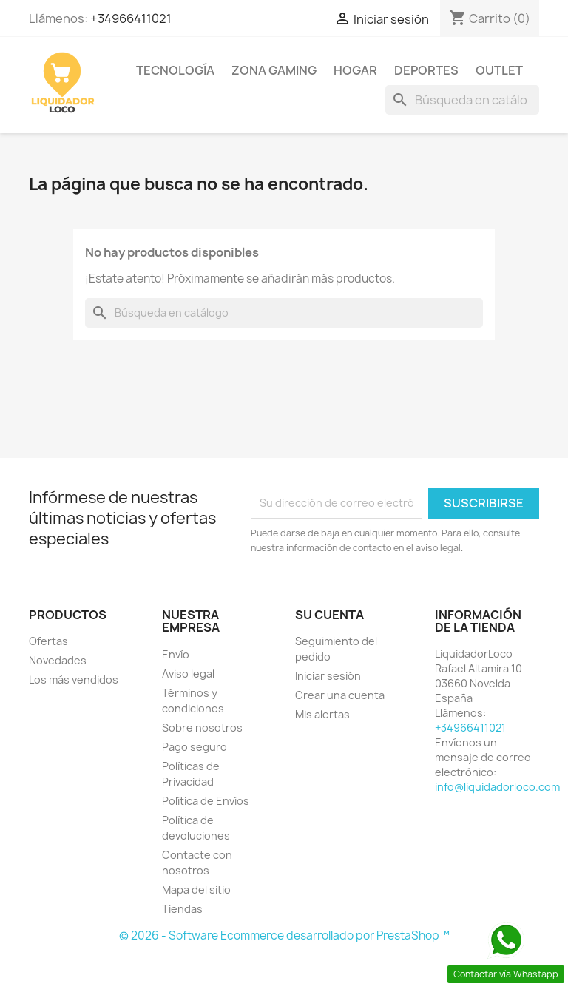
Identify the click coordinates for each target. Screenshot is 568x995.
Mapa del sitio (196, 890)
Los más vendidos (73, 679)
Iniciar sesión (328, 676)
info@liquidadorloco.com (497, 787)
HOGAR (355, 70)
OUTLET (499, 70)
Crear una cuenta (340, 695)
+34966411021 (131, 18)
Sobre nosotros (202, 728)
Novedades (58, 660)
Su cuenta (329, 615)
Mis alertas (322, 714)
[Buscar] (462, 100)
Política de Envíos (205, 801)
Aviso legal (188, 674)
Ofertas (48, 641)
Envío (175, 654)
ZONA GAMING (274, 70)
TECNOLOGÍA (175, 70)
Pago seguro (194, 747)
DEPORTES (426, 70)
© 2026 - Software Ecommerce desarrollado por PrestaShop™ (284, 935)
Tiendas (182, 909)
